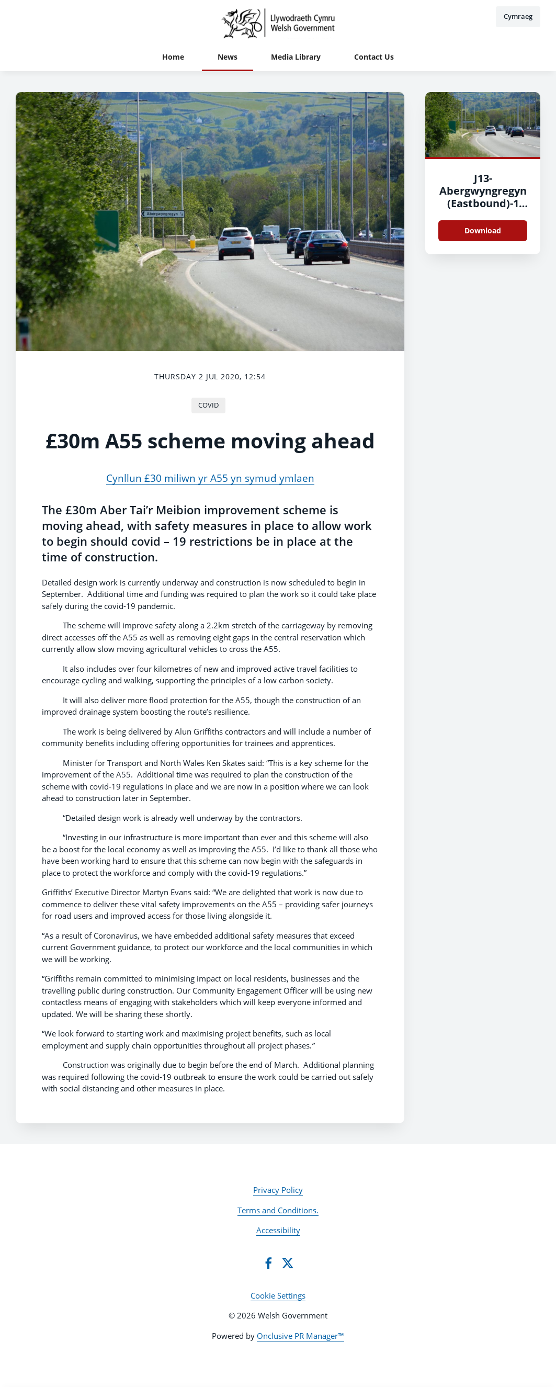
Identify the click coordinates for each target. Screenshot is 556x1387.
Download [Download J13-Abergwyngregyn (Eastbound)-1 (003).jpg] (482, 230)
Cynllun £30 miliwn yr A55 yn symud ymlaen (210, 477)
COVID (208, 405)
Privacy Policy (278, 1190)
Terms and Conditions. (278, 1210)
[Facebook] (268, 1263)
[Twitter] (287, 1263)
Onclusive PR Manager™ (300, 1335)
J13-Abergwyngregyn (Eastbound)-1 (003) (483, 197)
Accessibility (278, 1230)
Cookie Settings (278, 1295)
